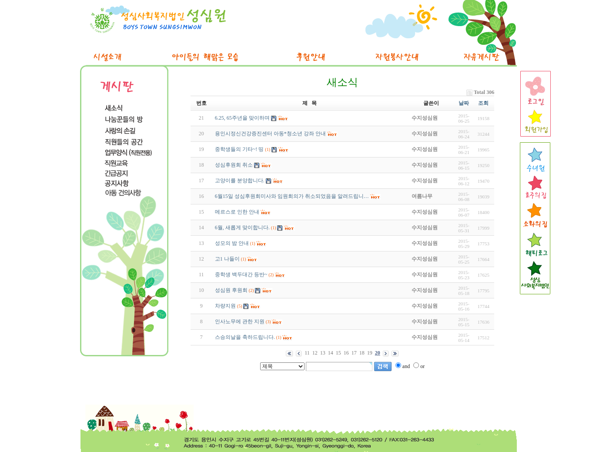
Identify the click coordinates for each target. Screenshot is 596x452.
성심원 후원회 (231, 290)
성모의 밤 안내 (232, 243)
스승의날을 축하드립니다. (245, 337)
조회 (483, 103)
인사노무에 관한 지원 (240, 321)
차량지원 (225, 306)
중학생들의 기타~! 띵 (239, 149)
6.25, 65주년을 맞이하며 (242, 118)
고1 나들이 (227, 259)
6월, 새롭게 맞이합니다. (242, 227)
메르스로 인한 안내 (237, 212)
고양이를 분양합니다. (240, 180)
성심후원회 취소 (234, 165)
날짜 (464, 103)
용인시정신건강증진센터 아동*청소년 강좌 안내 (270, 134)
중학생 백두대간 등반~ (241, 274)
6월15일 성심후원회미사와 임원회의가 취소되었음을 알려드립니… (292, 196)
